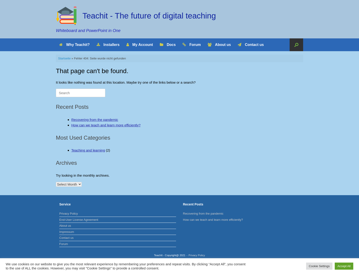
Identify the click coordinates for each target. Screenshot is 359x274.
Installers (108, 45)
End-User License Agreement (78, 219)
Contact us (251, 45)
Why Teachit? (74, 45)
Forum (191, 45)
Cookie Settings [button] (319, 266)
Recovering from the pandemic (94, 120)
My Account (139, 45)
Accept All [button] (344, 266)
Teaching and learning (88, 150)
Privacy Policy (68, 213)
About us (219, 45)
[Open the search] (296, 44)
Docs (168, 45)
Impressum (66, 232)
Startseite (64, 58)
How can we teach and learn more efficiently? (106, 125)
